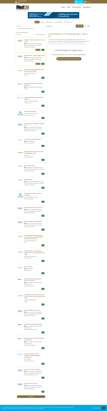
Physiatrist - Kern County (30, 383)
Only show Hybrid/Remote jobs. (25, 28)
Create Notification (40, 34)
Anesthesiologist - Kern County (32, 310)
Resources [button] (87, 7)
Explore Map (49, 22)
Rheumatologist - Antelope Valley (33, 221)
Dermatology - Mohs (29, 165)
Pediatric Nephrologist (30, 111)
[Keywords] (31, 26)
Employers (87, 2)
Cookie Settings (96, 408)
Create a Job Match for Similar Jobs (69, 59)
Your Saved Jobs (68, 22)
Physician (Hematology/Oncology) (33, 324)
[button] (87, 26)
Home (63, 7)
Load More (31, 396)
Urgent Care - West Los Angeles (32, 369)
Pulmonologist (28, 266)
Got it (103, 408)
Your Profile (76, 7)
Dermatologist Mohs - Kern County (33, 207)
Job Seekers (79, 2)
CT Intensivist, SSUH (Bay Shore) (32, 139)
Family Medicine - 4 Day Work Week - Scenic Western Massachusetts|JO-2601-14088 (34, 252)
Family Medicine (28, 179)
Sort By (18, 34)
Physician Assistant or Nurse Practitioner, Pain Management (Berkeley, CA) (32, 355)
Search (37, 22)
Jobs (68, 7)
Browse (42, 22)
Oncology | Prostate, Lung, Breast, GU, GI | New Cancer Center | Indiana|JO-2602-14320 (34, 296)
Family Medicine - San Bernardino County (34, 55)
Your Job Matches (58, 22)
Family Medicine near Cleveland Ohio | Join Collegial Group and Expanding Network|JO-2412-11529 (33, 237)
